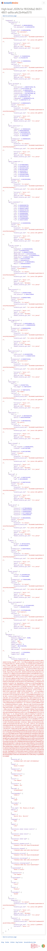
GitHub (12, 942)
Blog (2, 942)
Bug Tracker (19, 942)
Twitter (7, 942)
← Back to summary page (9, 16)
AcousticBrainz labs (30, 942)
